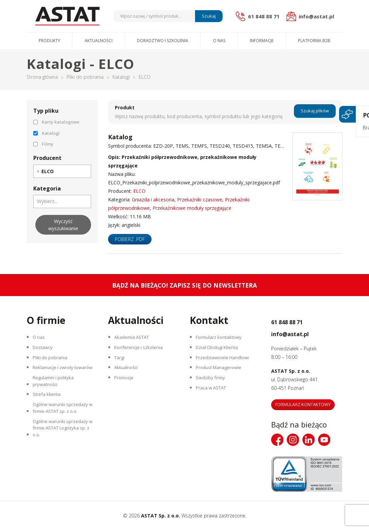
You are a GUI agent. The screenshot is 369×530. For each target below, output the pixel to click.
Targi (120, 362)
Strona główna (42, 77)
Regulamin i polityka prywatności (55, 398)
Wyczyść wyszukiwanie (63, 225)
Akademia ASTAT (134, 338)
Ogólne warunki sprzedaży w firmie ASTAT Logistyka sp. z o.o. (62, 455)
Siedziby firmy (212, 386)
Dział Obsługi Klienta (219, 350)
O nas (219, 40)
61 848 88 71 (296, 321)
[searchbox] (59, 171)
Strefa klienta (48, 415)
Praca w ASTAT (214, 398)
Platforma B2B (314, 40)
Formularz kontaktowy (221, 338)
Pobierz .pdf (130, 239)
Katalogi (121, 77)
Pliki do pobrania (85, 77)
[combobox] (62, 171)
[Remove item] (38, 171)
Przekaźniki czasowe (199, 199)
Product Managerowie (221, 374)
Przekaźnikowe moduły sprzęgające (192, 208)
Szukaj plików (315, 112)
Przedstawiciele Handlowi (224, 362)
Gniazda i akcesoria (153, 199)
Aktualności (98, 40)
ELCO (139, 191)
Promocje (126, 386)
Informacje (262, 40)
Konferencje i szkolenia (140, 350)
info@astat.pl (299, 333)
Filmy (43, 144)
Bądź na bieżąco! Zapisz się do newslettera (185, 285)
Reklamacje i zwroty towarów (56, 378)
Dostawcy (45, 350)
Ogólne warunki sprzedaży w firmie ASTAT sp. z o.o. (62, 430)
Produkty (49, 40)
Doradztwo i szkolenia (162, 40)
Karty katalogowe (56, 122)
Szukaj (208, 16)
